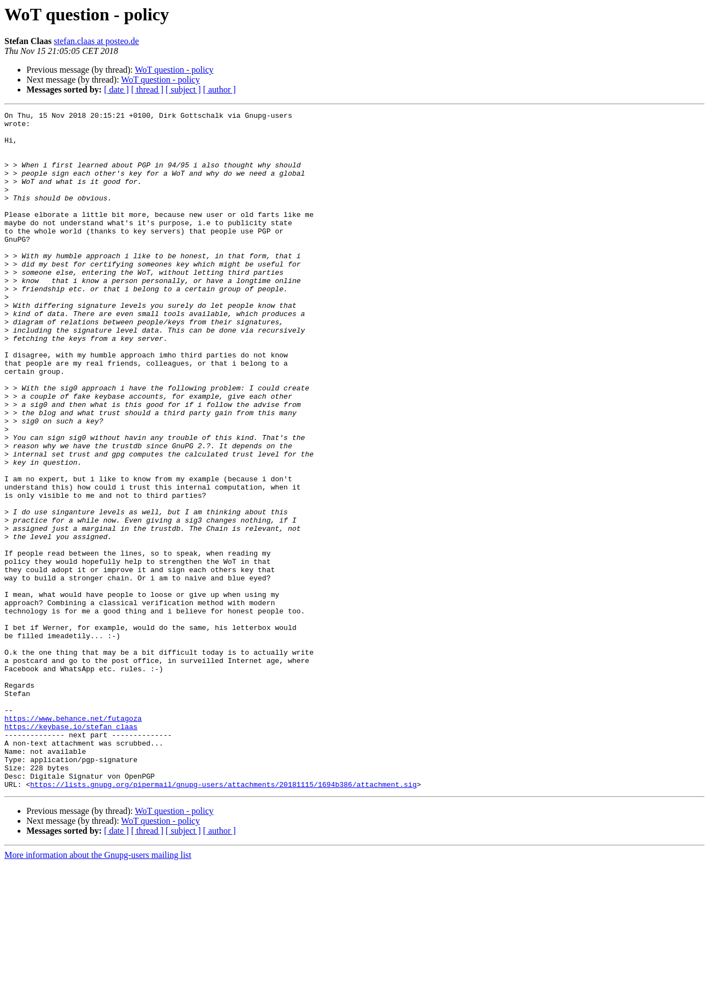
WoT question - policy (174, 69)
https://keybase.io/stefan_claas (71, 850)
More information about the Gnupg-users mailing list (98, 990)
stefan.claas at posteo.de (96, 41)
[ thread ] (147, 89)
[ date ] (116, 89)
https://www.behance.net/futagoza (73, 840)
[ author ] (219, 89)
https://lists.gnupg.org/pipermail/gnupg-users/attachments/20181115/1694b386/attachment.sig (223, 920)
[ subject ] (183, 89)
